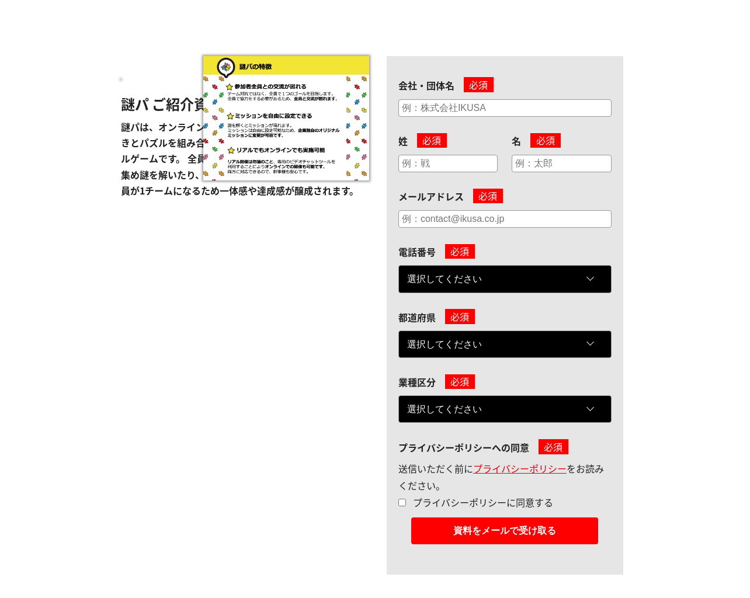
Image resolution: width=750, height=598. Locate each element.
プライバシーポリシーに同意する (483, 502)
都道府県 (417, 317)
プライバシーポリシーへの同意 (463, 447)
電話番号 (417, 252)
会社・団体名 (426, 85)
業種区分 (417, 382)
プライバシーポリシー (520, 468)
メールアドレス (431, 196)
